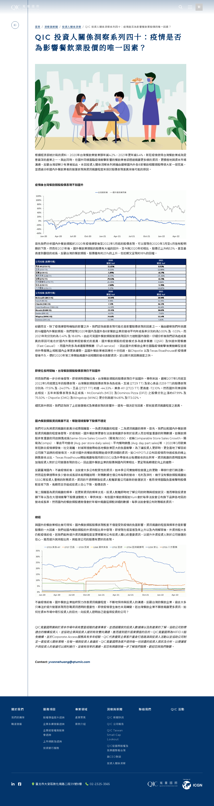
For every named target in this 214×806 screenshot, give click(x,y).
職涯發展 (16, 724)
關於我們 (17, 709)
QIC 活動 (177, 709)
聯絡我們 (145, 709)
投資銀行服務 (51, 748)
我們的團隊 (18, 717)
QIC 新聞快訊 (115, 717)
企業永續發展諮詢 (54, 724)
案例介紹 (80, 724)
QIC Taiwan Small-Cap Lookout (115, 735)
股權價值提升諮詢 (54, 717)
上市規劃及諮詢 (52, 741)
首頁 (38, 26)
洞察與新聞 (51, 26)
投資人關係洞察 (71, 26)
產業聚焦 (80, 717)
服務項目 (49, 709)
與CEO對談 (114, 756)
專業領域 (81, 709)
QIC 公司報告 (115, 724)
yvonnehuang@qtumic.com (69, 662)
